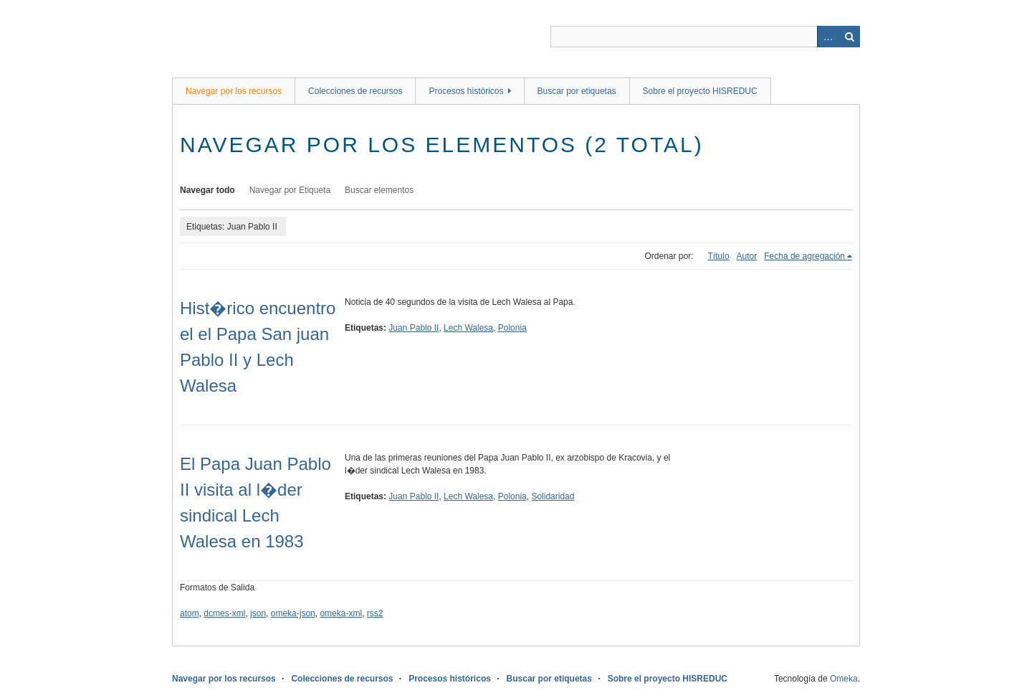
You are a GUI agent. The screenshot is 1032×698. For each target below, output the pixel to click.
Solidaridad (552, 496)
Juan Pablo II (413, 328)
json (258, 613)
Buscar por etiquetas (577, 91)
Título (719, 256)
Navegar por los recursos (234, 91)
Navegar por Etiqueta (289, 190)
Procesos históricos (466, 91)
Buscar (849, 36)
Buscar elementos (379, 190)
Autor (747, 256)
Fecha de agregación (804, 256)
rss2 (375, 613)
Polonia (512, 328)
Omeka (844, 679)
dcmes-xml (224, 613)
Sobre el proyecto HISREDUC (700, 91)
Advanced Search (827, 36)
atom (189, 613)
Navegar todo (207, 190)
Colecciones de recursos (355, 91)
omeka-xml (341, 613)
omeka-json (293, 613)
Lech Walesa (468, 328)
